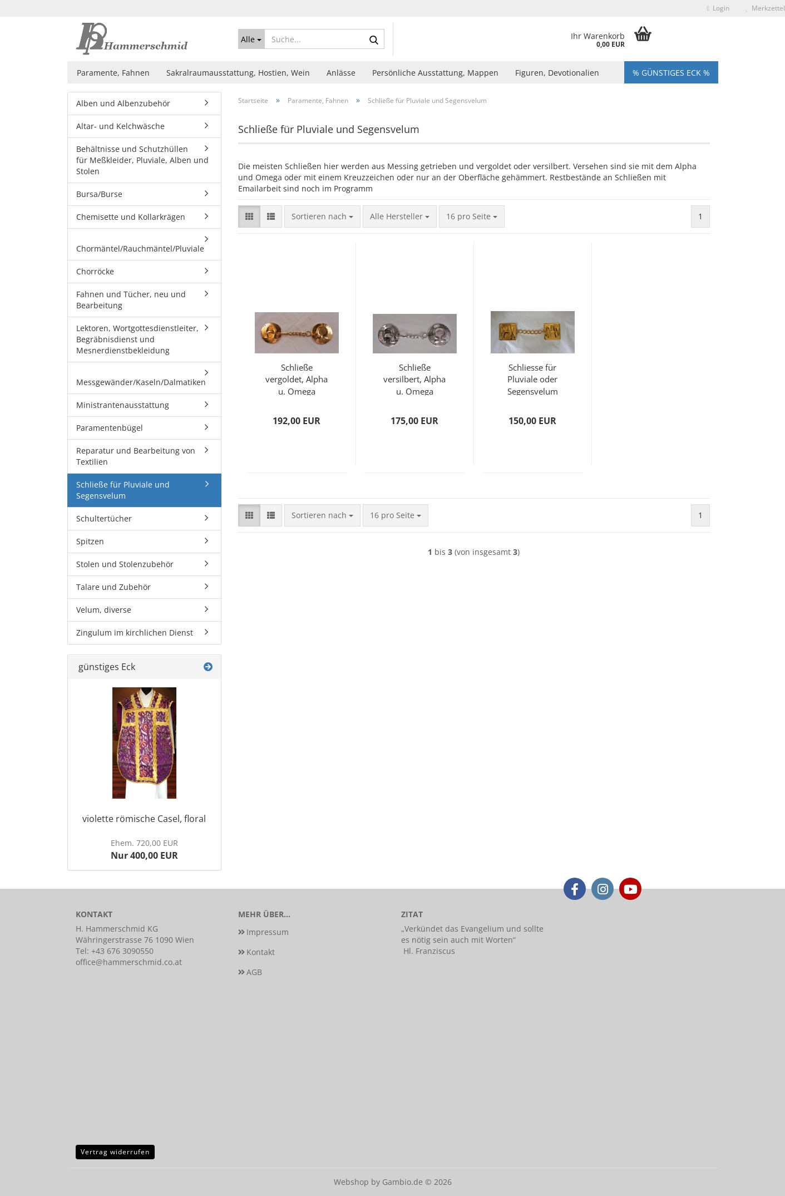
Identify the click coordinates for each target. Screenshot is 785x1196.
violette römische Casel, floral (144, 819)
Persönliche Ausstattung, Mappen (435, 72)
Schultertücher (104, 518)
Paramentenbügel (109, 427)
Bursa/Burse (99, 194)
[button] (249, 216)
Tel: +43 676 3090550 (115, 951)
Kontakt (260, 952)
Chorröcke (95, 271)
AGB (254, 972)
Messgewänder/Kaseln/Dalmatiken (141, 382)
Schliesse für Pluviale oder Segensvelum (532, 378)
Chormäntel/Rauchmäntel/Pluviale (140, 248)
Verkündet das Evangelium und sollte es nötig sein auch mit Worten (472, 934)
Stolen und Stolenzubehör (125, 564)
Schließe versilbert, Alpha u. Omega (414, 378)
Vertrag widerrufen (115, 1151)
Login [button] (718, 8)
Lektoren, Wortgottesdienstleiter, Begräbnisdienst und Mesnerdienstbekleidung (137, 339)
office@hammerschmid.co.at (129, 962)
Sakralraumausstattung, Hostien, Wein (238, 72)
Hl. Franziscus (429, 951)
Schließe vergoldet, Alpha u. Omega (296, 378)
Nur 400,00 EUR (144, 850)
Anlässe (341, 72)
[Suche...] (251, 39)
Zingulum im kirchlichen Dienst (134, 632)
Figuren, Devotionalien (557, 72)
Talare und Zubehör (113, 587)
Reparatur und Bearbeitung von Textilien (135, 456)
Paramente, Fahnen (113, 72)
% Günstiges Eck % (671, 72)
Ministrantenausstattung (122, 405)
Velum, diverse (103, 609)
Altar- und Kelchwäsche (120, 126)
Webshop (351, 1182)
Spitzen (90, 541)
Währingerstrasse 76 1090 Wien (135, 939)
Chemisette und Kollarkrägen (130, 216)
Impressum (267, 932)
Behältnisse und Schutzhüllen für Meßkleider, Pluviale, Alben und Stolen (142, 160)
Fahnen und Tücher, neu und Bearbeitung (131, 300)
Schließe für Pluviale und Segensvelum (123, 490)
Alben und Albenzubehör (123, 103)
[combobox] (322, 216)
